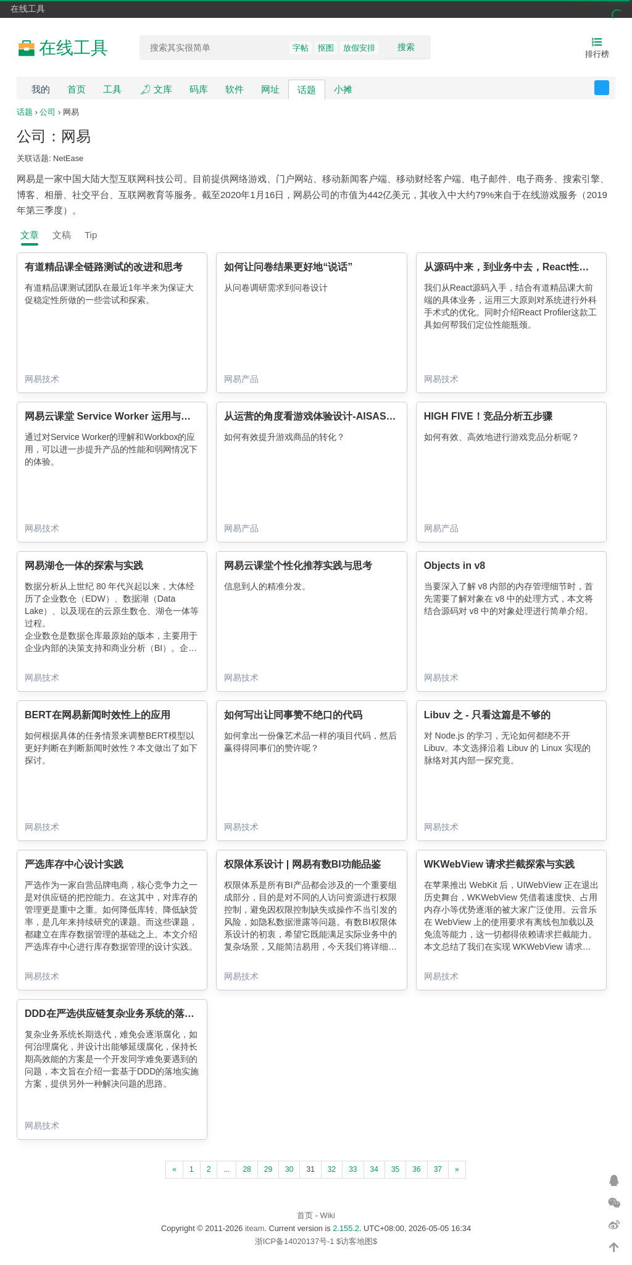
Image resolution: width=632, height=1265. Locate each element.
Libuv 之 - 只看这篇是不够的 (487, 715)
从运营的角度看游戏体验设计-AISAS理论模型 (324, 416)
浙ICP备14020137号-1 (295, 1241)
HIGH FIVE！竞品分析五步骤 (488, 416)
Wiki (327, 1215)
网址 (270, 89)
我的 (40, 89)
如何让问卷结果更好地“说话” (288, 267)
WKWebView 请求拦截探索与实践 (499, 864)
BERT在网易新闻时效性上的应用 (97, 715)
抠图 (326, 47)
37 (438, 1169)
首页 (76, 89)
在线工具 (27, 9)
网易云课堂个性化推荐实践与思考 (298, 565)
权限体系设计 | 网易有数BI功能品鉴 (302, 864)
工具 (112, 89)
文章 (29, 235)
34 (374, 1169)
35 (395, 1169)
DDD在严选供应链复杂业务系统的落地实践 (119, 1013)
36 (416, 1169)
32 (332, 1169)
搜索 (406, 47)
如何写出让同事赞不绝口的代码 (293, 715)
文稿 (61, 235)
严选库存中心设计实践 (74, 864)
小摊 (343, 89)
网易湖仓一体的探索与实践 (84, 565)
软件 (234, 89)
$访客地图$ (356, 1241)
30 (289, 1169)
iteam (254, 1228)
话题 (306, 90)
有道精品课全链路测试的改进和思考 (104, 267)
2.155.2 (346, 1228)
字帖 (301, 47)
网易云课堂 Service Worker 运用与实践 (113, 416)
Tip (91, 235)
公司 (48, 112)
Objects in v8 (455, 565)
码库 (198, 89)
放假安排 (359, 47)
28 (247, 1169)
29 (268, 1169)
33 (353, 1169)
